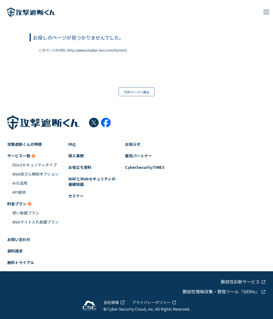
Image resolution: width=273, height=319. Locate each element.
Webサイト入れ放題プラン (35, 222)
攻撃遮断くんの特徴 (24, 144)
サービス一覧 (18, 156)
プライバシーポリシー (151, 302)
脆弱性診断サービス (240, 282)
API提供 (19, 192)
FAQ (72, 144)
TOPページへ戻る (137, 92)
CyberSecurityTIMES (145, 167)
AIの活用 (19, 183)
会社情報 (111, 302)
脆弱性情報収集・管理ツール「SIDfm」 (221, 292)
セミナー (76, 196)
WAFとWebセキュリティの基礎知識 (91, 181)
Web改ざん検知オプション (35, 174)
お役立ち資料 (79, 167)
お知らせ (132, 144)
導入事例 (76, 156)
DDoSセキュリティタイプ (34, 165)
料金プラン (16, 204)
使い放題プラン (25, 213)
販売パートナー (138, 156)
